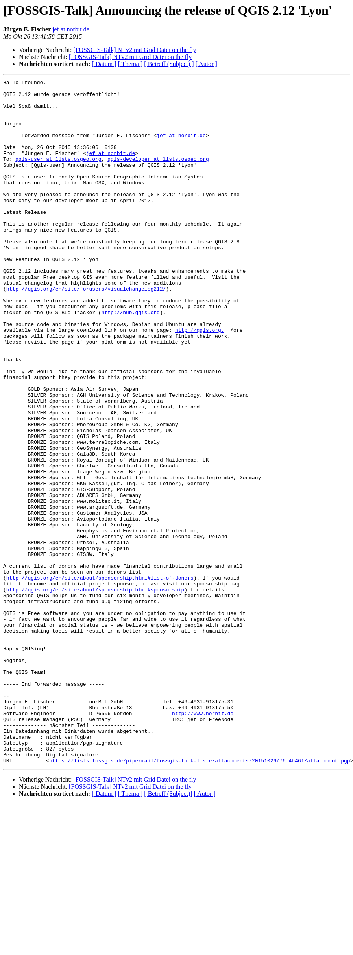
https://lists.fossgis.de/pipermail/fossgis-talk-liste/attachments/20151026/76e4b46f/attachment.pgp (199, 897)
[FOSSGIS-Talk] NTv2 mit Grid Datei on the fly (134, 49)
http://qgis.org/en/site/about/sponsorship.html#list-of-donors (100, 677)
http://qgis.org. (199, 380)
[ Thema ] (130, 64)
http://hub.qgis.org (131, 359)
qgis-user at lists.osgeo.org (58, 175)
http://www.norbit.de (202, 840)
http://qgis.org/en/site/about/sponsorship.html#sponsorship (95, 692)
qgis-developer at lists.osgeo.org (158, 175)
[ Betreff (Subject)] (168, 930)
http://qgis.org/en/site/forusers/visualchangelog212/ (86, 331)
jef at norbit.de (70, 29)
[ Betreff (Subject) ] (169, 64)
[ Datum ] (104, 64)
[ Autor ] (206, 64)
